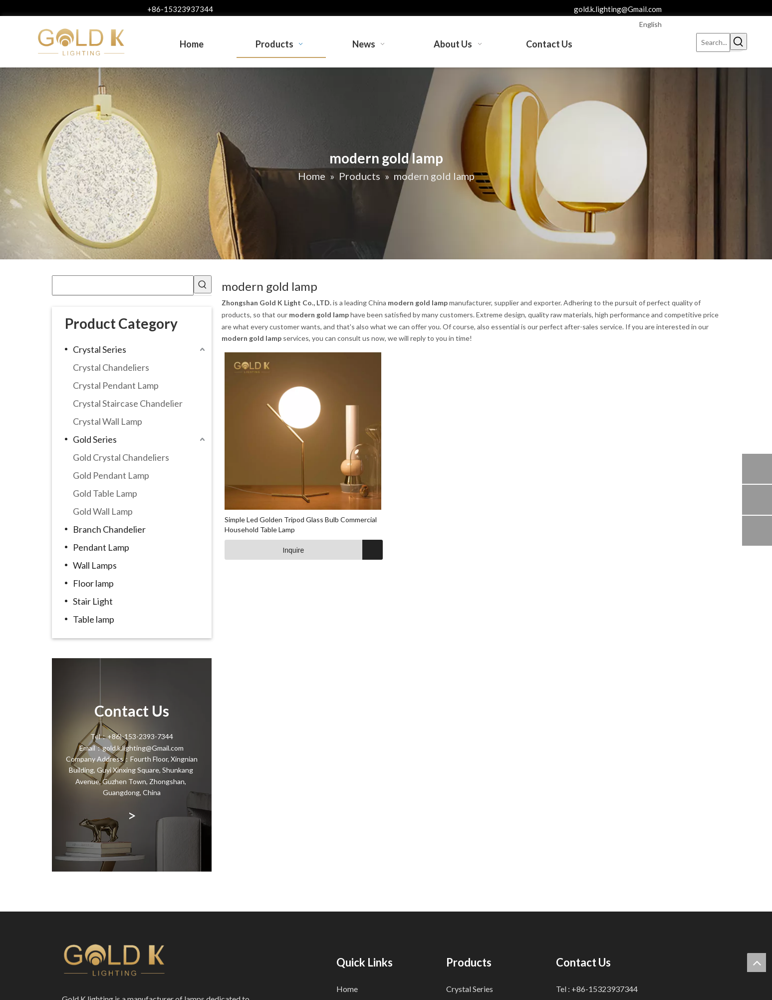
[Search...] (713, 42)
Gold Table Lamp (105, 493)
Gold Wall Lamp (103, 511)
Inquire (264, 550)
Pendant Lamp (101, 547)
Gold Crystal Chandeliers (121, 457)
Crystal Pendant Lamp (116, 385)
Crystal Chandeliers (111, 367)
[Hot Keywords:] (738, 41)
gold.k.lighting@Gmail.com (618, 8)
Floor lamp (93, 583)
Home (347, 989)
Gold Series (95, 439)
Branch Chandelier (109, 529)
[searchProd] (123, 285)
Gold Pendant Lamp (111, 475)
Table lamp (93, 619)
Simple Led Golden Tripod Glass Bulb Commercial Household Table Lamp (301, 524)
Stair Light (93, 601)
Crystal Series (99, 349)
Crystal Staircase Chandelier (128, 403)
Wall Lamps (95, 565)
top (756, 962)
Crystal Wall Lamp (107, 421)
